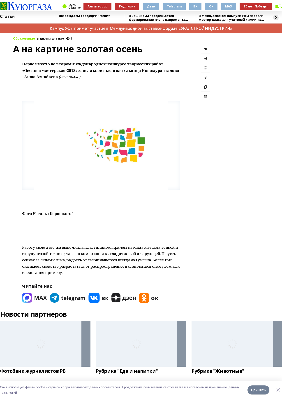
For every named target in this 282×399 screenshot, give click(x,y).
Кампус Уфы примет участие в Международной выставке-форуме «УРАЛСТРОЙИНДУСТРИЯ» (141, 28)
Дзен (151, 6)
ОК (211, 6)
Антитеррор (97, 6)
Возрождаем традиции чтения (84, 16)
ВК (195, 6)
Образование (24, 38)
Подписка (127, 6)
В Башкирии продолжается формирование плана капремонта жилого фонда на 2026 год (157, 17)
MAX (228, 6)
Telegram (174, 6)
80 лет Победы (256, 6)
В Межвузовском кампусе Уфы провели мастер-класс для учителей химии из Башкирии (231, 17)
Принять (258, 390)
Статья (7, 16)
